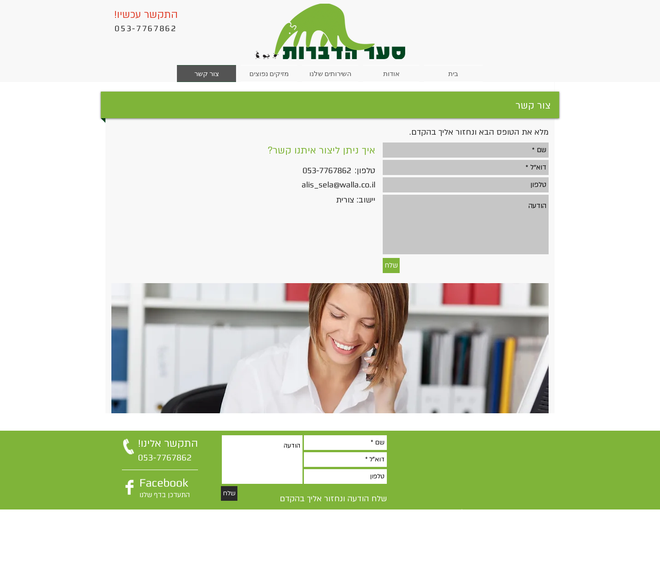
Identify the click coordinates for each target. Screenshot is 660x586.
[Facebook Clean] (129, 487)
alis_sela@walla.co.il (338, 184)
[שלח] (391, 265)
